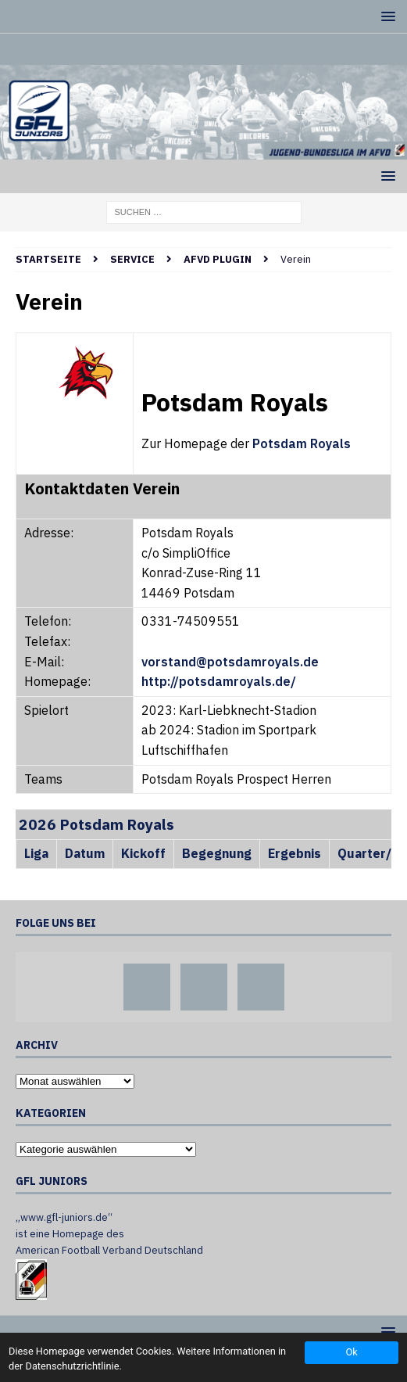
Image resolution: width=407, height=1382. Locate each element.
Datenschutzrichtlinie (73, 1366)
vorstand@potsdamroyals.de (230, 661)
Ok (351, 1352)
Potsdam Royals (301, 443)
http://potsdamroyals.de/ (218, 681)
